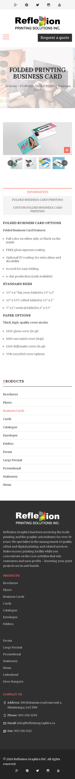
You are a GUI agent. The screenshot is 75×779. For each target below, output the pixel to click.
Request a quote (55, 37)
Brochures (10, 394)
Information (37, 192)
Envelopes (10, 435)
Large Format (12, 460)
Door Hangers (13, 681)
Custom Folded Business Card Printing (37, 209)
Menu (7, 485)
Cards (7, 419)
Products (26, 86)
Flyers (7, 402)
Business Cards (13, 411)
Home (11, 86)
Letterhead (10, 675)
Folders (8, 443)
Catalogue (10, 427)
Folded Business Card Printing (37, 200)
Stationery (10, 476)
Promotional (12, 468)
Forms (7, 452)
